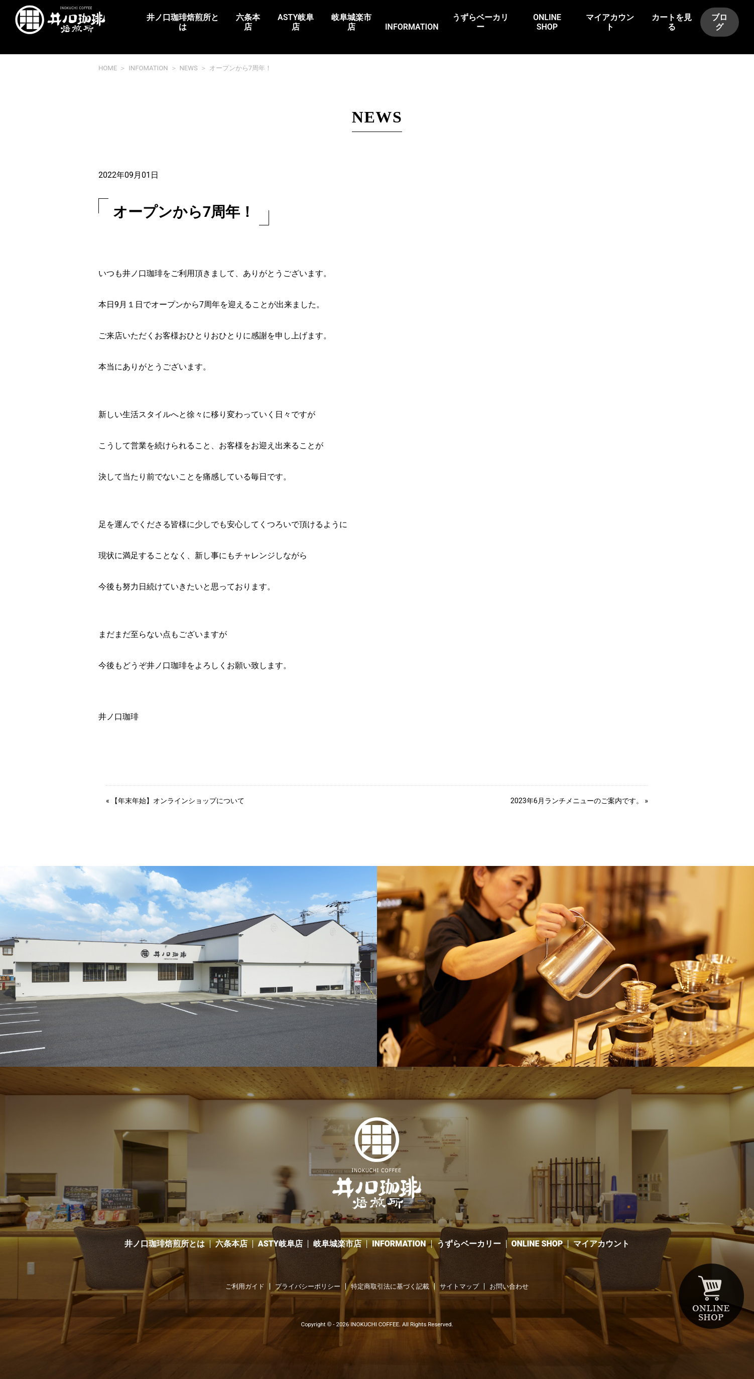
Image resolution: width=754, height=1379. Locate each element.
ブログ (719, 22)
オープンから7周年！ (240, 68)
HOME (107, 68)
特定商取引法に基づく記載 (390, 1286)
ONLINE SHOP (547, 22)
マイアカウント (610, 22)
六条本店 (248, 22)
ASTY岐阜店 (296, 22)
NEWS (189, 68)
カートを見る (672, 22)
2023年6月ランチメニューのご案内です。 (577, 801)
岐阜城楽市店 (351, 22)
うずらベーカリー (480, 22)
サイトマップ (459, 1286)
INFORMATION (412, 27)
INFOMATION (148, 68)
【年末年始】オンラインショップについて (177, 801)
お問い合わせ (509, 1286)
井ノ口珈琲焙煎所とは (183, 22)
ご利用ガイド (245, 1286)
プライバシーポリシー (307, 1286)
